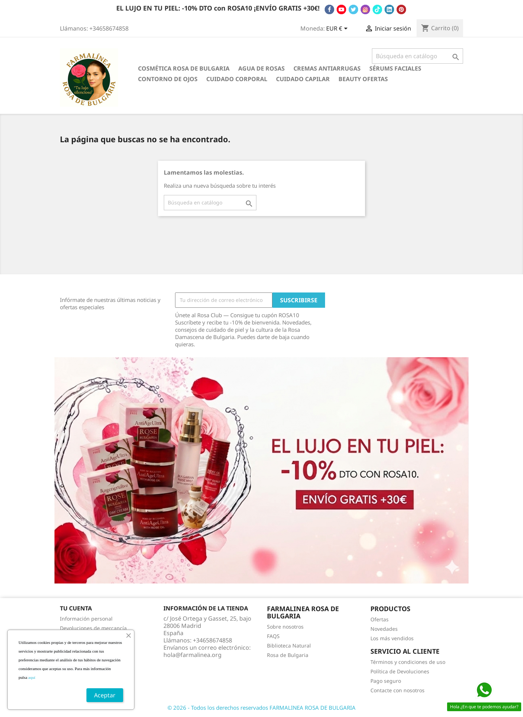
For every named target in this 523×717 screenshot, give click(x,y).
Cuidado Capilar (303, 79)
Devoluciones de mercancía (93, 628)
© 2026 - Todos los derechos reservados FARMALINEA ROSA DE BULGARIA (261, 707)
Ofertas (379, 619)
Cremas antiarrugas (327, 68)
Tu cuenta (76, 608)
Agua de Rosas (261, 68)
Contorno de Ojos (168, 79)
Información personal (86, 618)
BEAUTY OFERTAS (363, 79)
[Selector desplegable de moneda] (338, 29)
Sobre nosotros (285, 626)
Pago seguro (385, 680)
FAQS (273, 636)
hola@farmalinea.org (192, 655)
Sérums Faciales (395, 68)
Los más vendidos (392, 638)
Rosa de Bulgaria (287, 655)
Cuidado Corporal (236, 79)
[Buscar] (417, 56)
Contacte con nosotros (397, 690)
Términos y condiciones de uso (407, 661)
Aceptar (104, 695)
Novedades (384, 628)
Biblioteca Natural (289, 645)
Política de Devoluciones (399, 671)
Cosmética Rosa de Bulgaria (184, 68)
